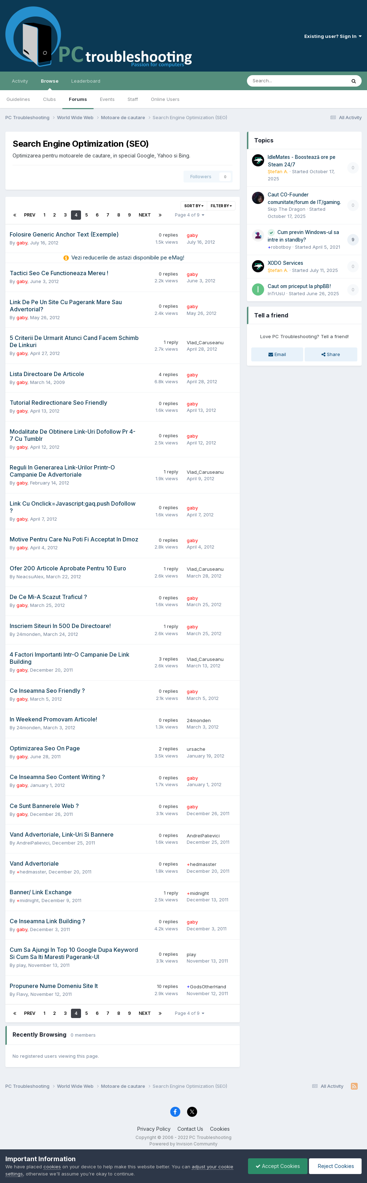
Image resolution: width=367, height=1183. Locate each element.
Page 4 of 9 (189, 215)
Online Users (165, 99)
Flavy (22, 994)
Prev (29, 215)
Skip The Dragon (286, 209)
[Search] (277, 81)
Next (145, 215)
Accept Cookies (278, 1166)
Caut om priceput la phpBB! (299, 286)
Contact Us (190, 1129)
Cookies (220, 1129)
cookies (52, 1166)
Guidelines (18, 99)
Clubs (49, 99)
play (20, 965)
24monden (28, 634)
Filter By (221, 206)
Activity (20, 81)
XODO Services (285, 263)
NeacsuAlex (29, 576)
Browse (49, 84)
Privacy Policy (154, 1129)
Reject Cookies (335, 1166)
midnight (27, 900)
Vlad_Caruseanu (205, 342)
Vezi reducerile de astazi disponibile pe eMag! (127, 257)
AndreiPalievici (32, 843)
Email (277, 354)
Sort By (194, 206)
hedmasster (31, 872)
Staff (133, 99)
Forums (78, 99)
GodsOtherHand (206, 986)
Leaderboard (85, 81)
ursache (196, 749)
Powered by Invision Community (183, 1144)
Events (107, 99)
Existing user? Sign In (333, 36)
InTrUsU (276, 293)
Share (330, 354)
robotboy (279, 247)
